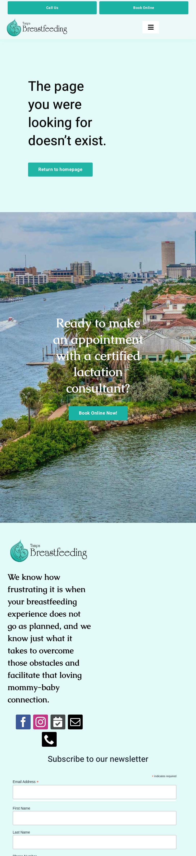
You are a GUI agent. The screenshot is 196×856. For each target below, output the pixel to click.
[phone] (49, 739)
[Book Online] (143, 7)
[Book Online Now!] (98, 413)
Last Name (21, 832)
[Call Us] (52, 7)
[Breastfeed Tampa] (36, 20)
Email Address (26, 781)
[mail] (75, 722)
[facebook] (23, 722)
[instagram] (40, 722)
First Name (21, 808)
